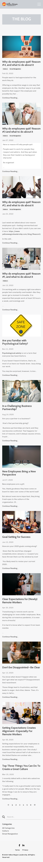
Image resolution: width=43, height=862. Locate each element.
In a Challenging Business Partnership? (17, 407)
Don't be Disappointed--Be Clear (21, 667)
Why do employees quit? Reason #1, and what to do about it (21, 275)
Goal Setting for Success (16, 536)
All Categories (8, 828)
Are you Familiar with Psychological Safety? (15, 342)
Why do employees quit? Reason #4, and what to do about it (21, 63)
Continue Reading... (10, 98)
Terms (17, 850)
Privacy (25, 850)
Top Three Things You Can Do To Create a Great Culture (21, 767)
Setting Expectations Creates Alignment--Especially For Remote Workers (19, 731)
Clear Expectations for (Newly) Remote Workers (19, 601)
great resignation (15, 69)
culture (5, 69)
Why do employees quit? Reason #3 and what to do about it (21, 130)
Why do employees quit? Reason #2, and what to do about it (21, 203)
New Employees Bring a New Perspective (19, 473)
